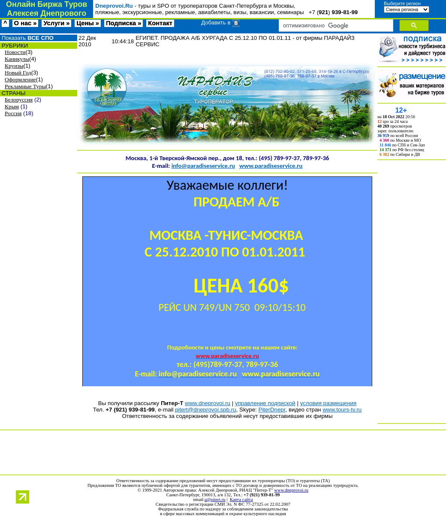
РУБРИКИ (14, 45)
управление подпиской (265, 403)
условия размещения (328, 403)
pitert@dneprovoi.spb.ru (205, 409)
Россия (13, 113)
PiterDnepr (272, 409)
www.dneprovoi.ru (207, 403)
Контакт (160, 23)
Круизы (14, 66)
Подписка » (123, 23)
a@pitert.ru (215, 499)
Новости (15, 52)
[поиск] (335, 26)
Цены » (87, 23)
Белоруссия (19, 99)
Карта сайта (241, 499)
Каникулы (17, 59)
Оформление (20, 79)
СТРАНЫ (12, 93)
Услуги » (56, 23)
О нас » (25, 23)
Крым (12, 106)
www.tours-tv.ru (342, 409)
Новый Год (18, 72)
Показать (27, 38)
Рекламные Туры (25, 86)
